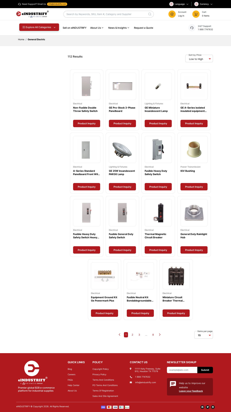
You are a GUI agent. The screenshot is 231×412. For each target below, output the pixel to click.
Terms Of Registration (103, 390)
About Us (97, 27)
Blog (70, 369)
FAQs (70, 380)
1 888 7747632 (142, 377)
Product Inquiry (86, 123)
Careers (71, 374)
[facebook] (202, 407)
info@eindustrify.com (145, 382)
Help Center (73, 385)
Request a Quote (143, 27)
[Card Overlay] (86, 100)
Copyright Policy (100, 369)
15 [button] (199, 335)
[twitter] (207, 407)
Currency (203, 4)
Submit (205, 369)
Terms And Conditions (103, 380)
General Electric (36, 39)
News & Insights (119, 27)
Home (21, 39)
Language (179, 4)
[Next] (160, 334)
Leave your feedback (191, 390)
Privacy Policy (99, 374)
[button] (180, 14)
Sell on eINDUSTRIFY (74, 27)
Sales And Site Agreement (105, 396)
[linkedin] (213, 407)
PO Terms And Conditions (105, 385)
